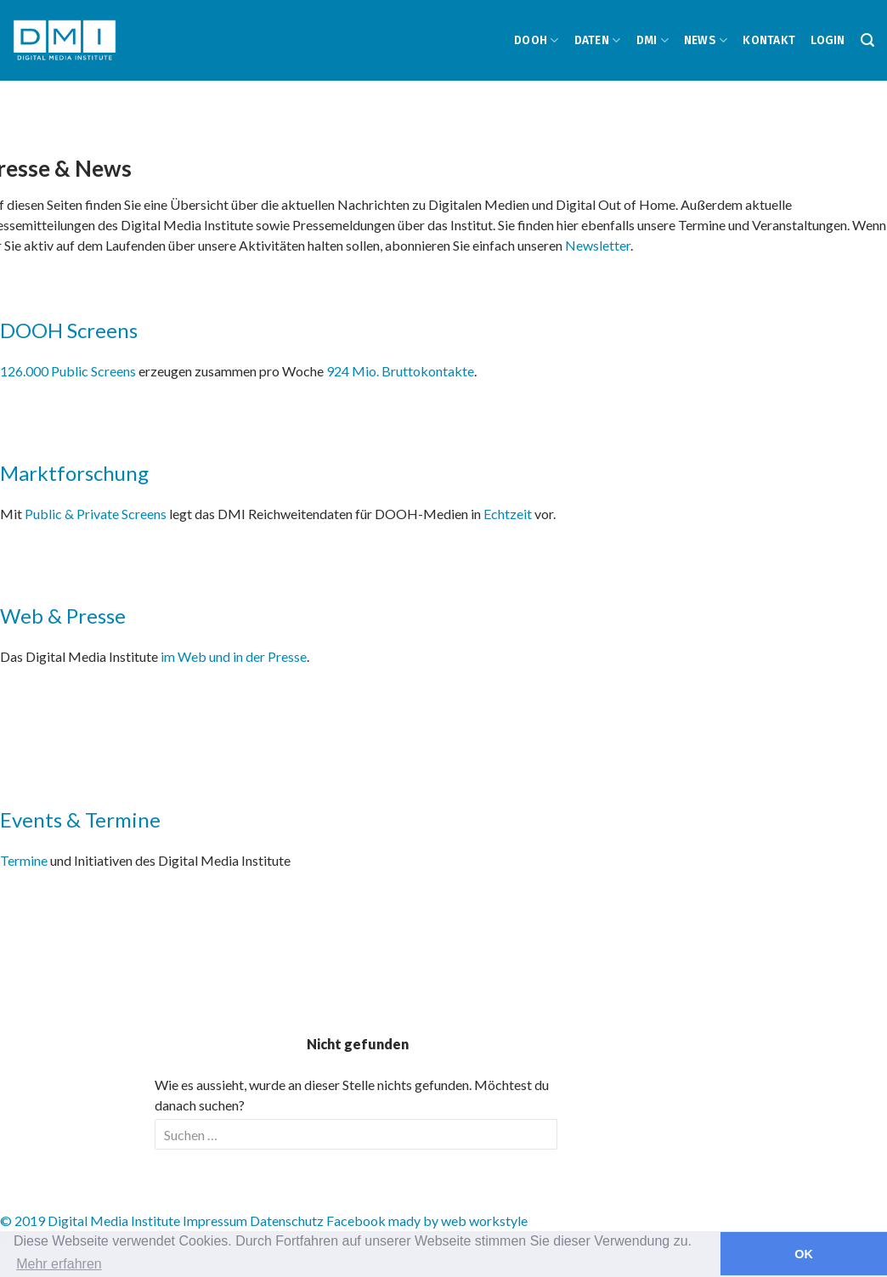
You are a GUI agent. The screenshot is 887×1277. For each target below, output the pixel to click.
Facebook (356, 1220)
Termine (24, 860)
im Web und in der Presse (234, 656)
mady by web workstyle (458, 1220)
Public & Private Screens (96, 514)
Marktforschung (74, 473)
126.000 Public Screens (69, 371)
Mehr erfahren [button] (59, 1264)
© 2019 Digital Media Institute (90, 1220)
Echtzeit (507, 514)
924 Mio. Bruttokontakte (400, 371)
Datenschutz (287, 1220)
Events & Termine (80, 819)
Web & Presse (63, 615)
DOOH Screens (69, 330)
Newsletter (597, 245)
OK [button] (803, 1254)
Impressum (215, 1220)
